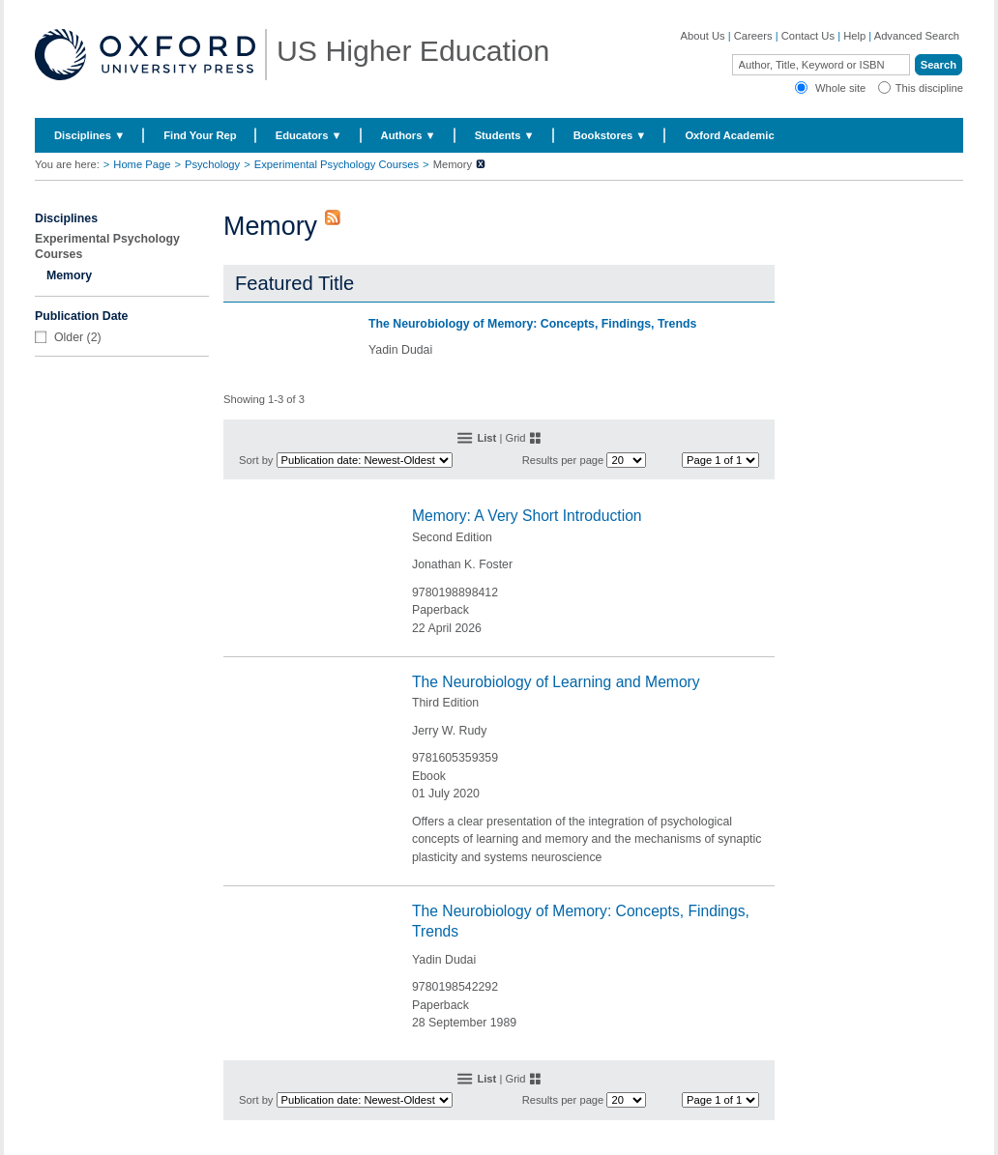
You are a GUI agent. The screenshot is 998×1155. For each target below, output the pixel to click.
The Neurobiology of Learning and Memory (556, 682)
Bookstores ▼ (610, 135)
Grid (515, 438)
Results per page (563, 460)
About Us (703, 36)
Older (68, 337)
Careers (753, 36)
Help (854, 36)
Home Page (141, 164)
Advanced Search (916, 36)
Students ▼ (505, 135)
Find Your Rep (199, 135)
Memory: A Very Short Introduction (527, 515)
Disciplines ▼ (89, 135)
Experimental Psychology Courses (336, 164)
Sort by (256, 460)
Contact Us (808, 36)
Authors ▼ (408, 135)
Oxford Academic (729, 135)
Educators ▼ (309, 135)
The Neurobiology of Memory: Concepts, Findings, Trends (532, 324)
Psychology (212, 164)
